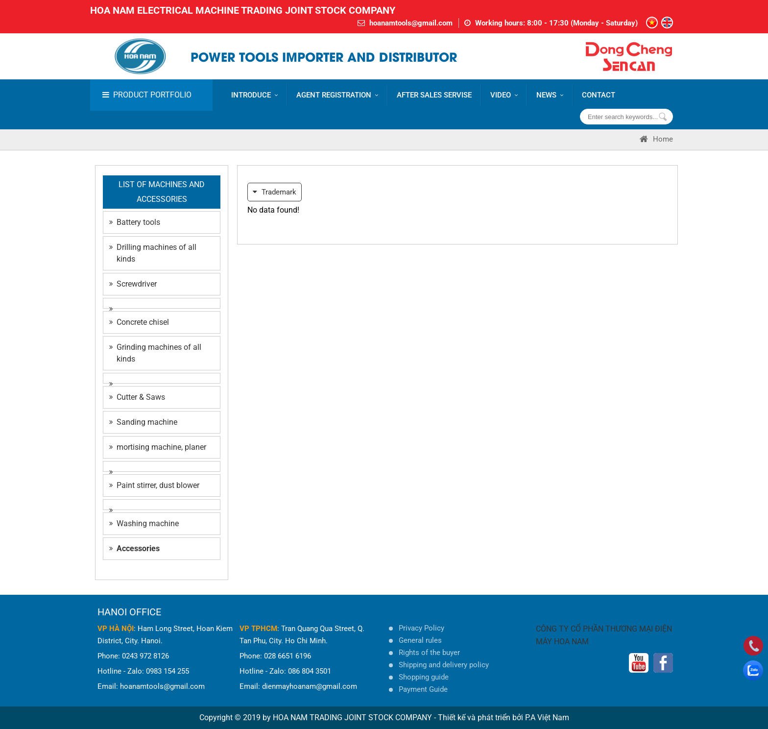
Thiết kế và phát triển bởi (480, 717)
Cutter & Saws (137, 397)
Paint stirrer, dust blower (154, 485)
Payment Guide (423, 689)
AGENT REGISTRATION (337, 95)
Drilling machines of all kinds (152, 253)
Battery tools (134, 222)
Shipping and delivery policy (444, 664)
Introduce (254, 95)
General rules (420, 640)
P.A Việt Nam (547, 717)
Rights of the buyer (429, 652)
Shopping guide (424, 677)
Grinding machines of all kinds (155, 353)
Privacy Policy (421, 628)
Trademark (274, 192)
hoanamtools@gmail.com (411, 23)
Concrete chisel (139, 322)
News (549, 95)
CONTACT (598, 95)
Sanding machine (143, 422)
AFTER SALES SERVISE (434, 95)
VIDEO (504, 95)
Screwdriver (133, 284)
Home (656, 139)
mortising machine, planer (157, 447)
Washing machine (144, 523)
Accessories (134, 548)
